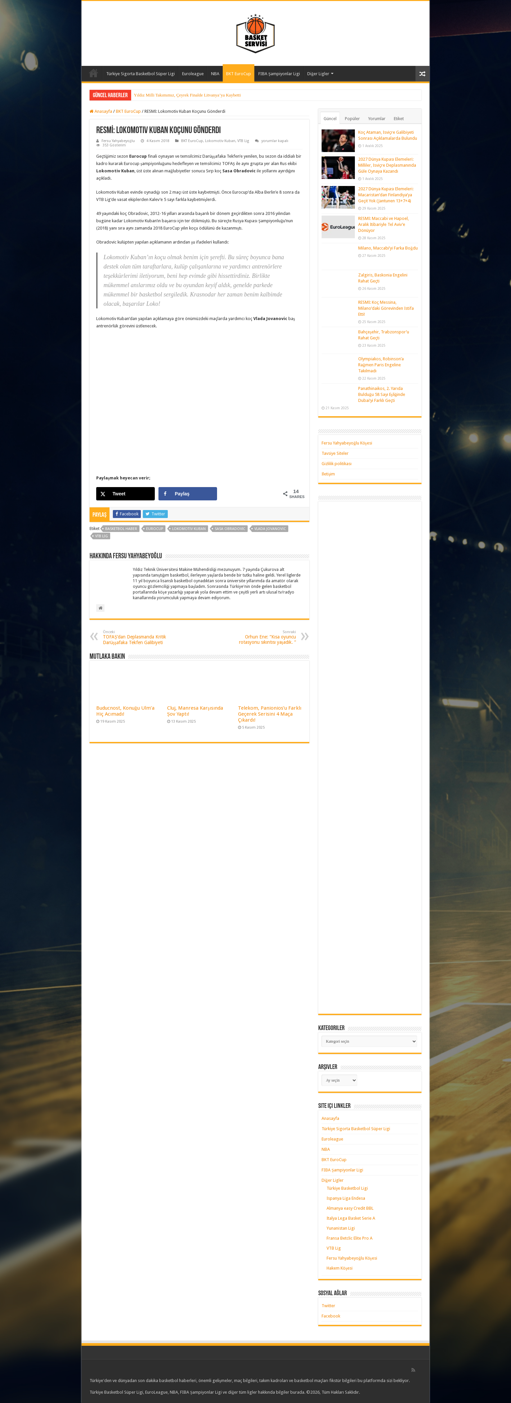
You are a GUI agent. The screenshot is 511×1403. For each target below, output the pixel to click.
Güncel (330, 118)
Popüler (352, 118)
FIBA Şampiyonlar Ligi (279, 73)
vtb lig (101, 536)
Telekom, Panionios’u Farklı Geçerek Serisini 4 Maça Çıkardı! (269, 714)
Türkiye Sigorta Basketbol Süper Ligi (140, 73)
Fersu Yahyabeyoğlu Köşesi (347, 442)
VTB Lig (243, 141)
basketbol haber (121, 529)
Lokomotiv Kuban (220, 141)
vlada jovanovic (270, 529)
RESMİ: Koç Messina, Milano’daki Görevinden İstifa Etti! (386, 308)
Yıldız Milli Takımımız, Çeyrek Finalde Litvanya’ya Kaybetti (187, 94)
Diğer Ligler (318, 73)
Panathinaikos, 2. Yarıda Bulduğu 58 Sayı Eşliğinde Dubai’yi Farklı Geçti (381, 394)
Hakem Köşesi (340, 1268)
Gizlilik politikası (337, 463)
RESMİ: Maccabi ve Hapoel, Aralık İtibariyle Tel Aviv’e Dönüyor (383, 224)
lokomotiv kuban (189, 529)
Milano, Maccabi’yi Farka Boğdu (388, 248)
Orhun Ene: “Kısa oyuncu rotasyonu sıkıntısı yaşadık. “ (262, 637)
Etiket (399, 118)
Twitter (328, 1305)
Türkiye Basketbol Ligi (347, 1188)
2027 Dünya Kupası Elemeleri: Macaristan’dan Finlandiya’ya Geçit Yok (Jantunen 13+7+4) (385, 194)
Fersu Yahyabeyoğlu (118, 141)
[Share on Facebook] (187, 493)
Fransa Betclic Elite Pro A (350, 1238)
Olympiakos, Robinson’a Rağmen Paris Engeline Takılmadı (381, 364)
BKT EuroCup (238, 73)
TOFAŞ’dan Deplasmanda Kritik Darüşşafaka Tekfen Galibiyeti (137, 637)
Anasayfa (93, 73)
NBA (215, 73)
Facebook (331, 1316)
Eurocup (154, 529)
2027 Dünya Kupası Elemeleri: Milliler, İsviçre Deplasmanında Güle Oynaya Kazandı (387, 165)
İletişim (328, 473)
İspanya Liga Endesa (346, 1198)
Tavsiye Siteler (335, 453)
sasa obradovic (230, 529)
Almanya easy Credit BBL (350, 1208)
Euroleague (193, 73)
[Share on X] (125, 493)
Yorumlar (376, 118)
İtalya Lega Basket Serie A (351, 1218)
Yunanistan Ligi (341, 1228)
